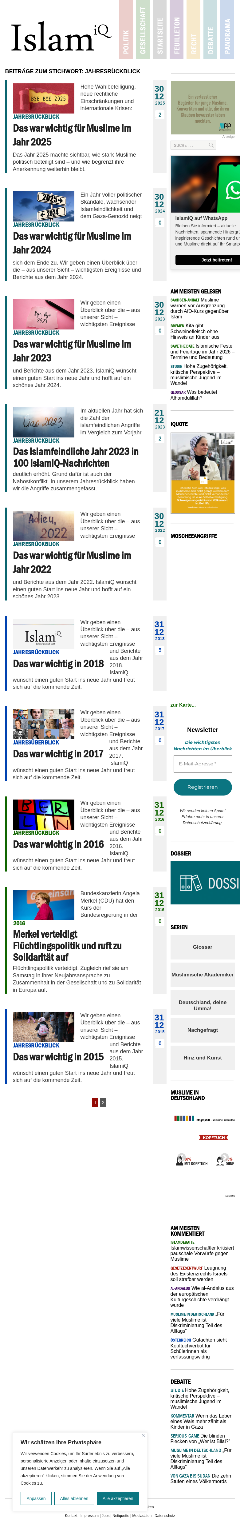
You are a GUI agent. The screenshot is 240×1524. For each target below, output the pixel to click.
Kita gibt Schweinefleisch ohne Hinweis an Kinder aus (195, 331)
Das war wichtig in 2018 (58, 663)
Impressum (90, 1516)
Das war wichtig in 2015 (58, 1057)
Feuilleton (176, 29)
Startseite (160, 29)
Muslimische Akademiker (202, 975)
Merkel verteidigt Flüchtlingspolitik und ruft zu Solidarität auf (67, 945)
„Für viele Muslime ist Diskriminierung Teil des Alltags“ (201, 1459)
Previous (180, 1156)
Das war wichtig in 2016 (58, 844)
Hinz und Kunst (202, 1058)
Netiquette (120, 1516)
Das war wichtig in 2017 (58, 754)
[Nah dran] (143, 1435)
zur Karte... (183, 705)
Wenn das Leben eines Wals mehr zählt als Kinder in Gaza (202, 1421)
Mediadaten (142, 1516)
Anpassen (35, 1498)
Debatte (210, 29)
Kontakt (71, 1516)
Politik (126, 29)
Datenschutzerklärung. (202, 822)
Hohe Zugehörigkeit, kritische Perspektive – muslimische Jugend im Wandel (200, 1399)
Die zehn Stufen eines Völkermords (201, 1478)
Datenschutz (165, 1516)
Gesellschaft (143, 29)
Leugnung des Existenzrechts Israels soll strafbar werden (199, 1273)
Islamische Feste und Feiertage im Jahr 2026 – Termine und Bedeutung (203, 351)
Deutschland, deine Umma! (203, 1005)
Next (223, 1156)
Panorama (227, 29)
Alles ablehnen (74, 1498)
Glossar (202, 947)
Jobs (105, 1516)
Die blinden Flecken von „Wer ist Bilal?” (200, 1438)
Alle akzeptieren (118, 1498)
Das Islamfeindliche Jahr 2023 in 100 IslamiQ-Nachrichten (76, 457)
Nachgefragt (202, 1030)
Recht (193, 29)
